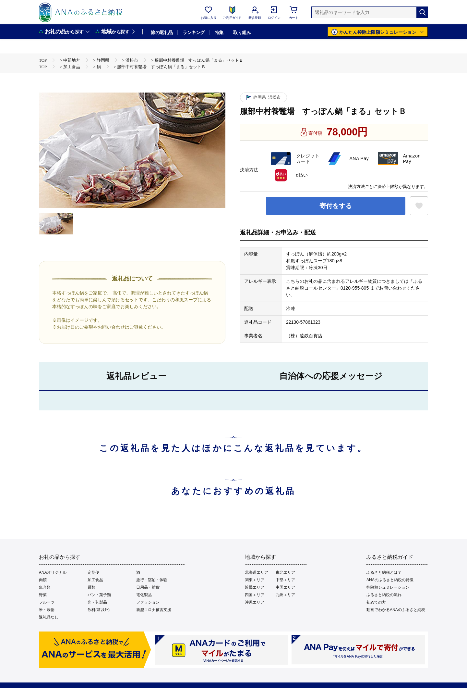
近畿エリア (254, 587)
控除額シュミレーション (387, 587)
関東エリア (254, 580)
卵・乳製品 (97, 602)
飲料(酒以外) (99, 609)
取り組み (242, 32)
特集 (219, 32)
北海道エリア (256, 572)
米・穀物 (46, 609)
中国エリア (285, 587)
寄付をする (335, 205)
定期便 (93, 572)
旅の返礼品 (162, 32)
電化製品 (144, 595)
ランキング (193, 32)
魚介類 (45, 587)
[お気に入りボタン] (419, 205)
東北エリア (285, 572)
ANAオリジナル (52, 572)
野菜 (43, 595)
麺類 (91, 587)
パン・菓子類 (99, 595)
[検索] (422, 12)
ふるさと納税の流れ (383, 595)
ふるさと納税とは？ (383, 572)
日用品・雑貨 (148, 587)
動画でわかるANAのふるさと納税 (395, 609)
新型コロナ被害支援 (153, 609)
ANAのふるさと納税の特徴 (389, 580)
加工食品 (95, 580)
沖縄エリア (254, 602)
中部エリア (285, 580)
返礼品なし (48, 617)
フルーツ (46, 602)
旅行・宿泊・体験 (151, 580)
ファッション (148, 602)
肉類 (43, 580)
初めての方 (376, 602)
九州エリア (285, 595)
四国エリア (254, 595)
